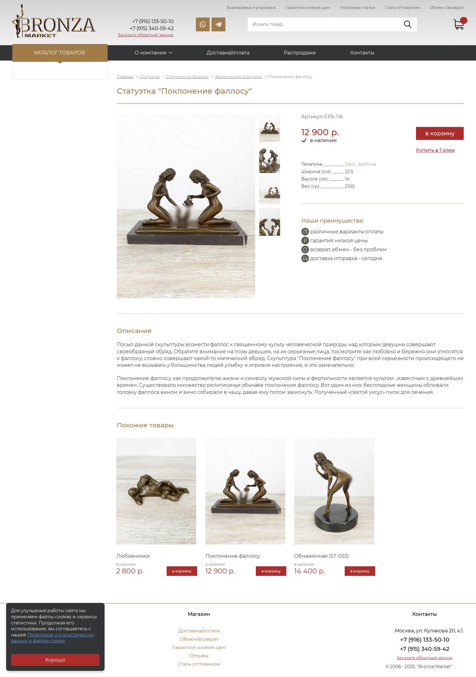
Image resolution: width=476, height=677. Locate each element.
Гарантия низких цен (307, 7)
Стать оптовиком (402, 7)
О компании (150, 52)
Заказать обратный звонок (146, 34)
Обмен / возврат (447, 7)
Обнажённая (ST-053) (322, 556)
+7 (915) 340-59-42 (425, 649)
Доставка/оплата (228, 52)
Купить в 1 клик (435, 150)
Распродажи (300, 52)
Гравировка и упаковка (251, 7)
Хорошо (55, 660)
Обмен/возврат (199, 639)
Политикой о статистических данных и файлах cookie (52, 638)
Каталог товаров (60, 52)
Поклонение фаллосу (233, 556)
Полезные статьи (357, 7)
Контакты (362, 52)
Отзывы (199, 656)
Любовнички (133, 556)
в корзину (439, 133)
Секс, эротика (360, 164)
